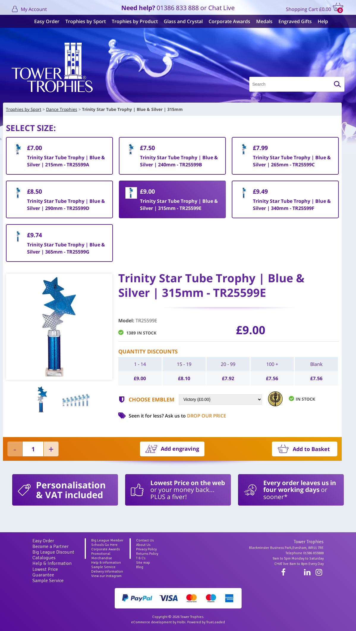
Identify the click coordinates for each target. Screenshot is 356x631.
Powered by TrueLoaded (206, 622)
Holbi (181, 622)
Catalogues (44, 558)
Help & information (106, 562)
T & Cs (140, 558)
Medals (261, 21)
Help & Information (52, 563)
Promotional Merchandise (101, 556)
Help (320, 21)
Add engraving (180, 448)
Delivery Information (107, 571)
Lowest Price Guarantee (45, 572)
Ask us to (195, 415)
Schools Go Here (104, 545)
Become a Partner (50, 546)
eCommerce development (151, 622)
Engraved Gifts (292, 21)
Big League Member (107, 540)
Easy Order (43, 21)
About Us (143, 545)
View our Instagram (106, 576)
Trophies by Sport (82, 21)
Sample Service (48, 581)
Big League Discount (53, 552)
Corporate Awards (226, 21)
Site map (143, 562)
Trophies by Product (132, 21)
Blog (139, 567)
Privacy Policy (146, 549)
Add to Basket (311, 448)
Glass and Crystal (180, 21)
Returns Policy (147, 554)
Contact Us (145, 540)
